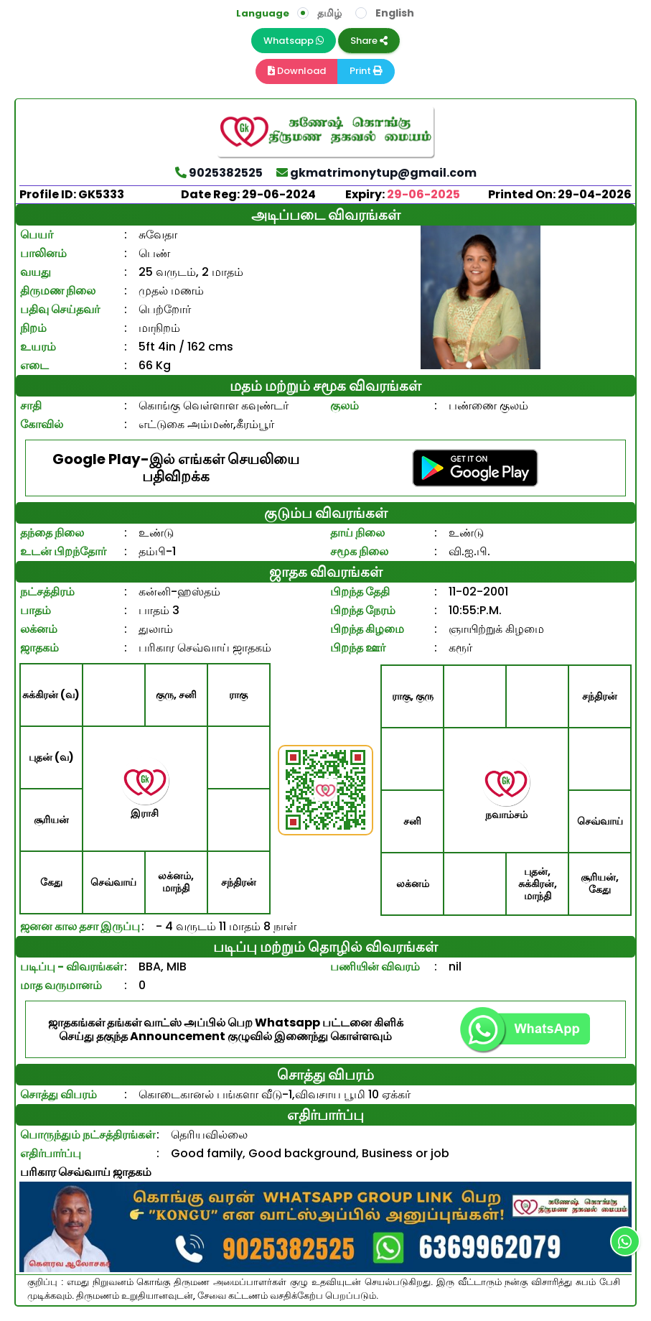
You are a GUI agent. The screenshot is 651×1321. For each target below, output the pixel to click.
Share (369, 40)
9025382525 (219, 172)
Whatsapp (293, 40)
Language (262, 13)
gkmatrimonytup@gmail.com (376, 172)
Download (297, 71)
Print (366, 71)
